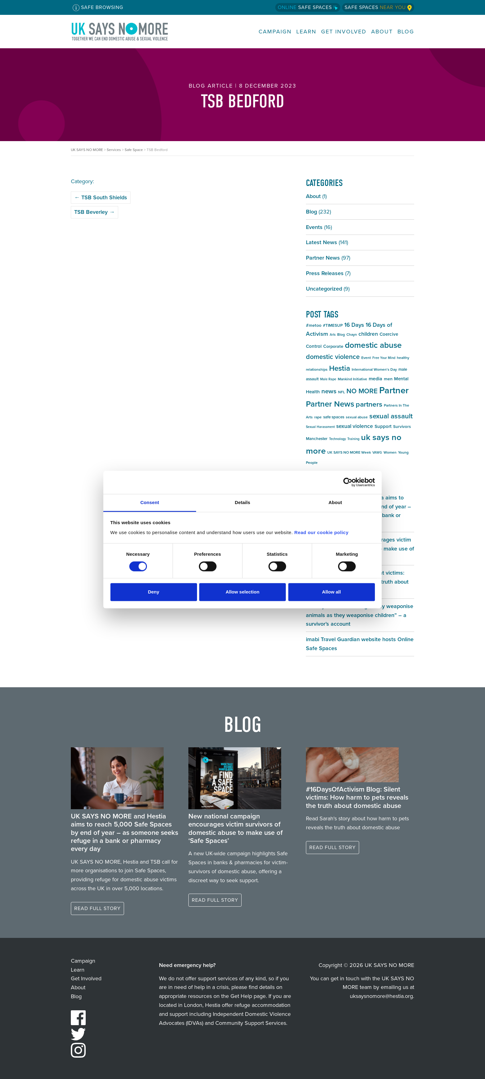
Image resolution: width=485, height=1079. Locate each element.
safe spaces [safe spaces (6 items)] (333, 417)
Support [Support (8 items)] (383, 426)
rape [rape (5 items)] (318, 417)
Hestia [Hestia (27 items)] (339, 368)
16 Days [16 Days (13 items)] (354, 325)
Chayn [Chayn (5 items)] (351, 334)
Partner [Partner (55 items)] (394, 390)
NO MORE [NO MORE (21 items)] (362, 391)
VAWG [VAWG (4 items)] (377, 452)
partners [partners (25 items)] (369, 404)
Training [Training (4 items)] (353, 438)
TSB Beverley (94, 212)
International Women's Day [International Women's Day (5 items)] (374, 369)
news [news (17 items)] (329, 391)
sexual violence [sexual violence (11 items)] (354, 426)
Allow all (331, 592)
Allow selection (242, 592)
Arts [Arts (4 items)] (333, 334)
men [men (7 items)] (388, 379)
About (382, 32)
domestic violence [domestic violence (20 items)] (333, 357)
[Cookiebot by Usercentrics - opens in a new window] (348, 482)
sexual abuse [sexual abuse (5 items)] (357, 417)
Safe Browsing (98, 7)
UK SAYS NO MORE (126, 31)
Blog (405, 32)
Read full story (97, 908)
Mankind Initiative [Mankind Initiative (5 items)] (352, 379)
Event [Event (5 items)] (366, 357)
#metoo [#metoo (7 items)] (313, 325)
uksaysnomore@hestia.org (381, 996)
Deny (153, 592)
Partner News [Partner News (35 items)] (330, 404)
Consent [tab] (149, 502)
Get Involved (344, 32)
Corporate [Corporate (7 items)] (333, 346)
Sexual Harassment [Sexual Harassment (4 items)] (320, 426)
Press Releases (325, 273)
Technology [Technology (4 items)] (337, 438)
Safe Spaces (308, 7)
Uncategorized (324, 289)
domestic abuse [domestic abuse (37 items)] (373, 345)
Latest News (321, 242)
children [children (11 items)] (368, 334)
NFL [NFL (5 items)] (341, 392)
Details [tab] (242, 502)
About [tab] (335, 502)
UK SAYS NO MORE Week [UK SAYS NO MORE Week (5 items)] (349, 452)
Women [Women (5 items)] (390, 452)
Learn (306, 32)
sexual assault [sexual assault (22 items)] (391, 416)
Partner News (323, 258)
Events (314, 227)
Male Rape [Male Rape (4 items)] (328, 379)
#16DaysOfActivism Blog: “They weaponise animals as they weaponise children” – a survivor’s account (359, 615)
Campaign (275, 32)
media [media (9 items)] (375, 378)
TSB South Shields (100, 197)
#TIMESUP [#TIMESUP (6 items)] (333, 325)
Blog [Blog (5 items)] (341, 334)
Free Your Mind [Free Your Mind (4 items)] (383, 357)
